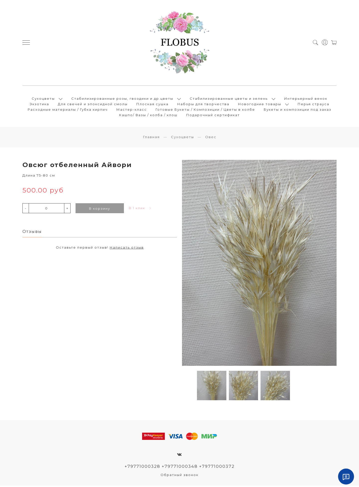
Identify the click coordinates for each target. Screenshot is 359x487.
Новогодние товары (259, 105)
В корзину (99, 210)
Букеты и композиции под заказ (297, 110)
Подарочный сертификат (213, 116)
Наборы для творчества (203, 105)
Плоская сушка (152, 105)
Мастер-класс (131, 110)
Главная (151, 138)
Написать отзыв (127, 249)
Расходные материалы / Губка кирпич (68, 110)
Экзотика (39, 105)
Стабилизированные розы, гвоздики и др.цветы (122, 99)
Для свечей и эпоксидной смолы (93, 105)
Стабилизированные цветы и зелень (229, 99)
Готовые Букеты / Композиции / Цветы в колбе (205, 110)
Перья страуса (313, 105)
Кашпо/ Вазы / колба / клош (148, 116)
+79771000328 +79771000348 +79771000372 (179, 467)
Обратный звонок (179, 476)
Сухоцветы (43, 99)
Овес (210, 138)
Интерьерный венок (305, 99)
